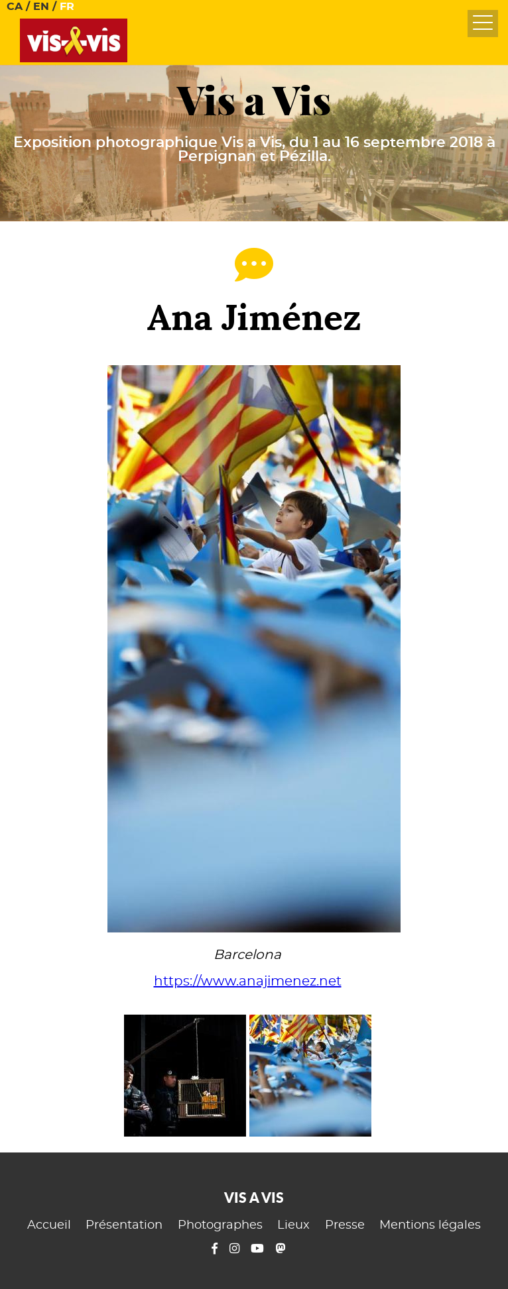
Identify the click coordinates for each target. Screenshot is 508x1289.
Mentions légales (430, 1225)
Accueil (49, 1225)
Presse (345, 1225)
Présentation (124, 1225)
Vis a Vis (254, 100)
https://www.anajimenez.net (248, 981)
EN (41, 6)
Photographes (220, 1225)
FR (67, 6)
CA (15, 6)
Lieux (293, 1225)
